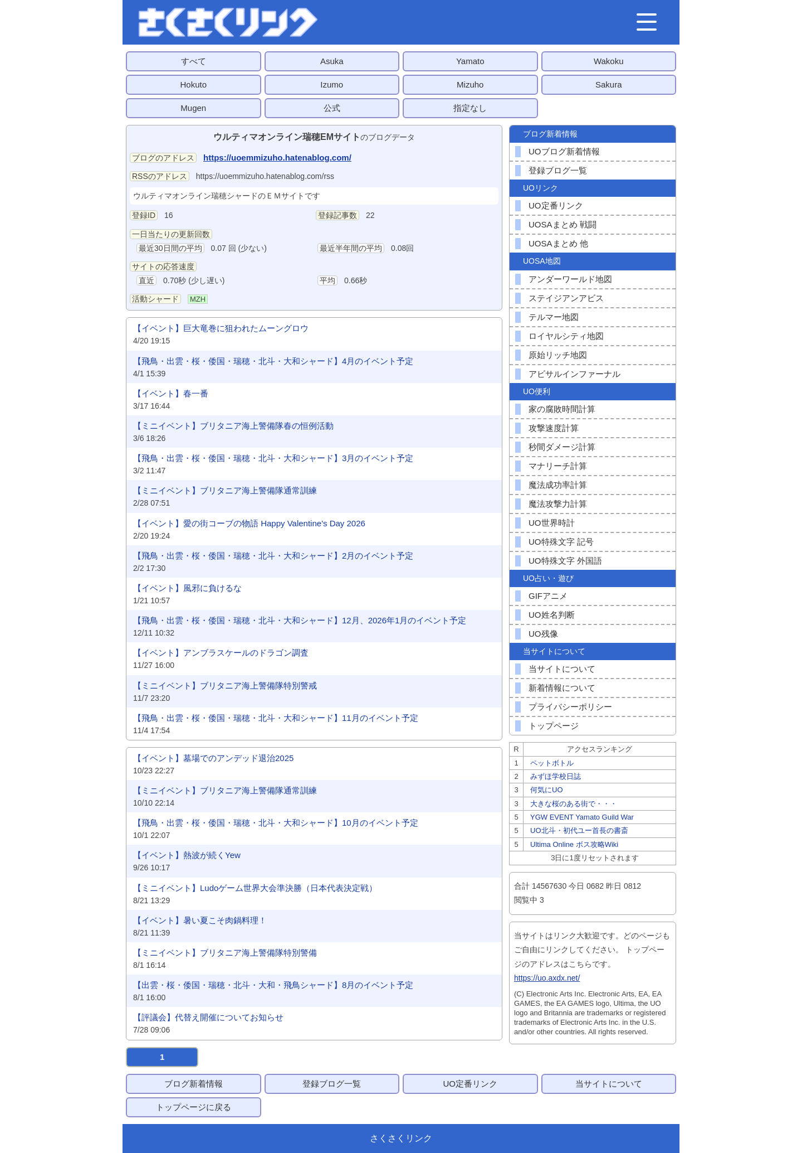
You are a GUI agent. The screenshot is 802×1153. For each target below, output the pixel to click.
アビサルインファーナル (574, 374)
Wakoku (609, 61)
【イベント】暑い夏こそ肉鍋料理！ (200, 920)
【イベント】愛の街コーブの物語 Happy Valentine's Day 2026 (249, 523)
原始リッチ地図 (558, 355)
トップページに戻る (193, 1107)
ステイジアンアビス (566, 298)
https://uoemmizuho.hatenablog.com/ (277, 157)
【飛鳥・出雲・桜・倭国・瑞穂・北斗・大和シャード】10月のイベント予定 (275, 822)
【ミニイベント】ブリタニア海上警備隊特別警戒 (225, 685)
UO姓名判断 (552, 614)
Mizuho (470, 84)
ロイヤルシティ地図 (566, 336)
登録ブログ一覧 (558, 170)
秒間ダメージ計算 (562, 447)
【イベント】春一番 (170, 393)
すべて (193, 61)
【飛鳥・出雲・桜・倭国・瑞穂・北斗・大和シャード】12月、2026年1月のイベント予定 (299, 620)
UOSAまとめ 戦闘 (562, 224)
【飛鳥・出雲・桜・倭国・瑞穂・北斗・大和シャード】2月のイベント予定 (273, 555)
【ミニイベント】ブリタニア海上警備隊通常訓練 (225, 490)
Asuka (332, 61)
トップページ (554, 725)
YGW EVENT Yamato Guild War (582, 817)
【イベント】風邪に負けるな (187, 588)
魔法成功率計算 (558, 485)
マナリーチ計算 (558, 466)
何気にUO (546, 790)
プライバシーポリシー (570, 706)
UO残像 (543, 633)
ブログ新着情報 (193, 1083)
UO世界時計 (552, 522)
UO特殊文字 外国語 (565, 560)
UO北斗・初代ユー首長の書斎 (579, 830)
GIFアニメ (548, 595)
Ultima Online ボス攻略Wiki (574, 844)
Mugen (193, 108)
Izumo (331, 84)
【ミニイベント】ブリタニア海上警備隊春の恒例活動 (233, 425)
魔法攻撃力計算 (558, 503)
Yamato (470, 61)
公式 (332, 108)
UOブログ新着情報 (564, 151)
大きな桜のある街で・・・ (573, 804)
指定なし (470, 108)
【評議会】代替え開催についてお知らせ (208, 1017)
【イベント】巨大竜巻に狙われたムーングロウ (221, 328)
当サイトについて (562, 669)
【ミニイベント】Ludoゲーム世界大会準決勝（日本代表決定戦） (255, 888)
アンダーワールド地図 (570, 279)
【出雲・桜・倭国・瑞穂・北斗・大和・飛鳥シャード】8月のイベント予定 (273, 985)
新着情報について (562, 687)
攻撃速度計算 (554, 428)
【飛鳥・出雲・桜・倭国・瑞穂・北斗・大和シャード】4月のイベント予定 (273, 361)
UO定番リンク (556, 205)
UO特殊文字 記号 (561, 541)
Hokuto (193, 84)
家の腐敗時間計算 (562, 409)
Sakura (608, 84)
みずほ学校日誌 (555, 776)
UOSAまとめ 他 (558, 243)
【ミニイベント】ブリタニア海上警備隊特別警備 (225, 952)
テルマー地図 (554, 317)
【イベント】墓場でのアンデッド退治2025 (213, 758)
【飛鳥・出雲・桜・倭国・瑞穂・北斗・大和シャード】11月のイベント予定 (275, 718)
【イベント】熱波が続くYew (187, 855)
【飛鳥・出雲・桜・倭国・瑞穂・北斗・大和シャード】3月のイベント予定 (273, 458)
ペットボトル (552, 763)
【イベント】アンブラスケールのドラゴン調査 (221, 652)
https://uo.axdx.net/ (547, 977)
